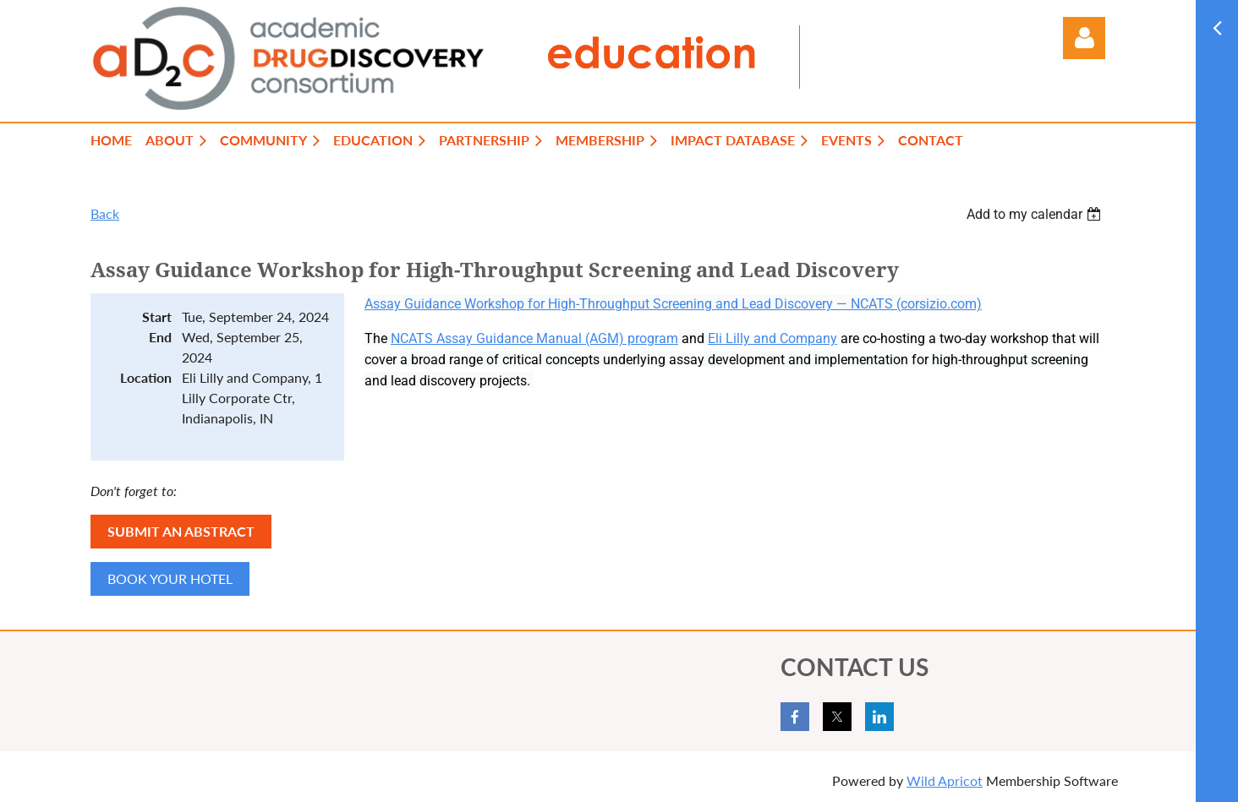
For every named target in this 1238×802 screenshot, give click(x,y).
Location (146, 377)
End (160, 337)
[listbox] (1036, 214)
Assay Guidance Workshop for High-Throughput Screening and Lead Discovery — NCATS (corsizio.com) (673, 304)
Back (104, 213)
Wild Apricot (945, 780)
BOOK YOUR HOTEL (170, 578)
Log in (1084, 38)
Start (157, 316)
